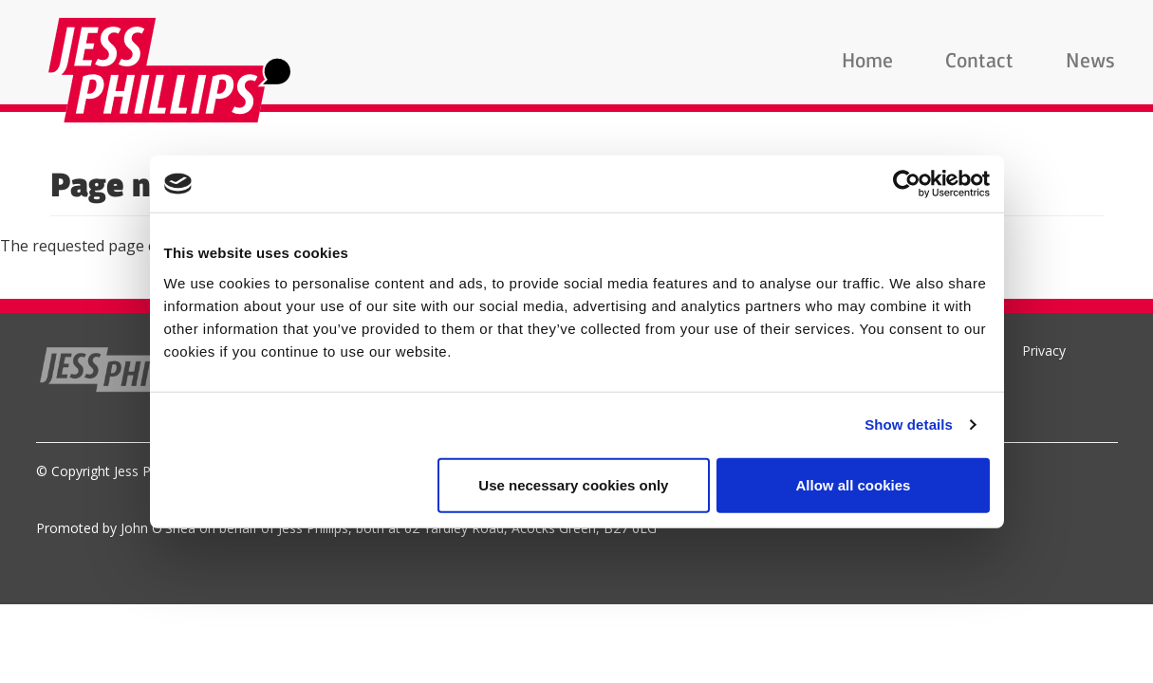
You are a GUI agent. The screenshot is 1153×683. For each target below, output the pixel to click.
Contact (979, 61)
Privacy (1044, 351)
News (1090, 61)
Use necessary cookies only (573, 484)
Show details (909, 424)
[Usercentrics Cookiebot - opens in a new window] (907, 184)
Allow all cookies (853, 484)
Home (867, 61)
